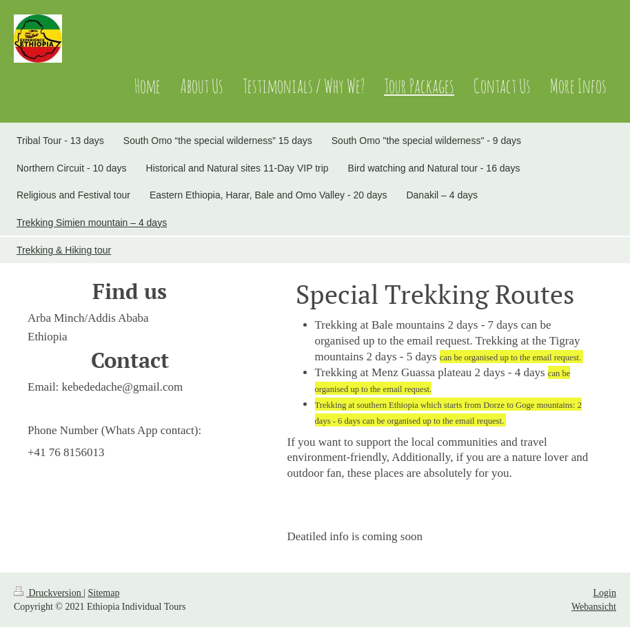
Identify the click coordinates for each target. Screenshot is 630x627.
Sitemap (104, 593)
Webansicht (593, 607)
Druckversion (48, 593)
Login (604, 593)
